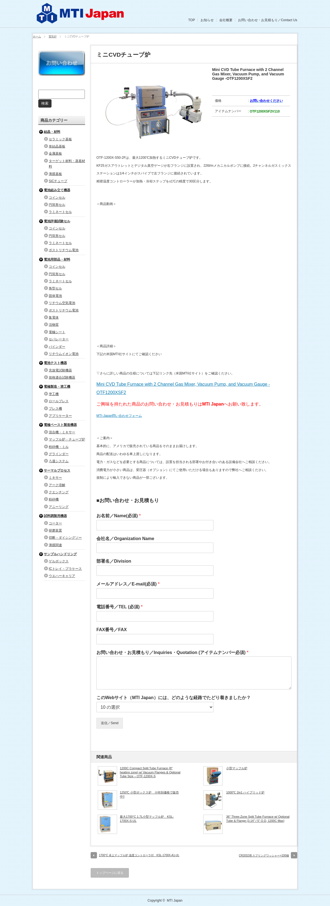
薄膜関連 (55, 545)
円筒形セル (57, 205)
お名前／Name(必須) (118, 515)
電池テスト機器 (55, 363)
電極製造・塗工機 (57, 386)
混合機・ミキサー (62, 432)
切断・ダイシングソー (65, 538)
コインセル (57, 197)
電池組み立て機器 (57, 190)
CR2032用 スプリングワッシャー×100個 (264, 855)
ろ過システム (59, 461)
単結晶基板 (57, 146)
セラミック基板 (60, 139)
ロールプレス (59, 401)
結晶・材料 (52, 132)
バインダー (57, 347)
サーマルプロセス (57, 470)
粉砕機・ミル (59, 447)
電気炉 (52, 36)
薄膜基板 (55, 174)
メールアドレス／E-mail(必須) (127, 584)
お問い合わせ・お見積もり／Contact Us (267, 20)
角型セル (55, 288)
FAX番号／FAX (111, 629)
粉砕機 (54, 499)
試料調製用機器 (55, 516)
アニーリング (59, 507)
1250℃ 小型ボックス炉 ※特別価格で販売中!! (149, 794)
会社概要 (225, 20)
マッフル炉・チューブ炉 (67, 439)
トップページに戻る (109, 872)
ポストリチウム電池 (64, 250)
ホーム (37, 36)
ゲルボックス (59, 561)
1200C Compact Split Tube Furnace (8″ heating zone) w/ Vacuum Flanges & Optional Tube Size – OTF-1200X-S (150, 772)
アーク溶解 (57, 485)
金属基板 (55, 153)
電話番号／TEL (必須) (119, 606)
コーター (55, 523)
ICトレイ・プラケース (65, 569)
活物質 (54, 325)
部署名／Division (113, 561)
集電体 (54, 317)
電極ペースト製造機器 (60, 425)
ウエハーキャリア (62, 576)
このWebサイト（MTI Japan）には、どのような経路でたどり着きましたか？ (173, 697)
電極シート (57, 332)
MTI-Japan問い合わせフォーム (119, 416)
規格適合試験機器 (62, 377)
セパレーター (59, 339)
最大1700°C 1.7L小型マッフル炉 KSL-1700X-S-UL (147, 818)
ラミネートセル (60, 212)
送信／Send (109, 723)
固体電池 (55, 296)
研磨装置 (55, 530)
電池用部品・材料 (57, 259)
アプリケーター (60, 416)
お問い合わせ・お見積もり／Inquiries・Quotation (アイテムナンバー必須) (172, 652)
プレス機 (55, 408)
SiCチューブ (58, 181)
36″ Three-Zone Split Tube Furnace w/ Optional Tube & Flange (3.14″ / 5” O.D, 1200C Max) (258, 818)
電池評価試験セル (57, 221)
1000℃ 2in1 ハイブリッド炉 (245, 792)
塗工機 (54, 394)
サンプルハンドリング (60, 554)
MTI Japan (175, 900)
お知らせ (207, 20)
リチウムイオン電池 (64, 354)
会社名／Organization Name (125, 538)
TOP (191, 20)
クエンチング (59, 492)
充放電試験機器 (60, 370)
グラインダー (59, 454)
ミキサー (55, 478)
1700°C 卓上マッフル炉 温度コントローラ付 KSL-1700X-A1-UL (139, 855)
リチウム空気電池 (62, 303)
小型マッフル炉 (236, 768)
